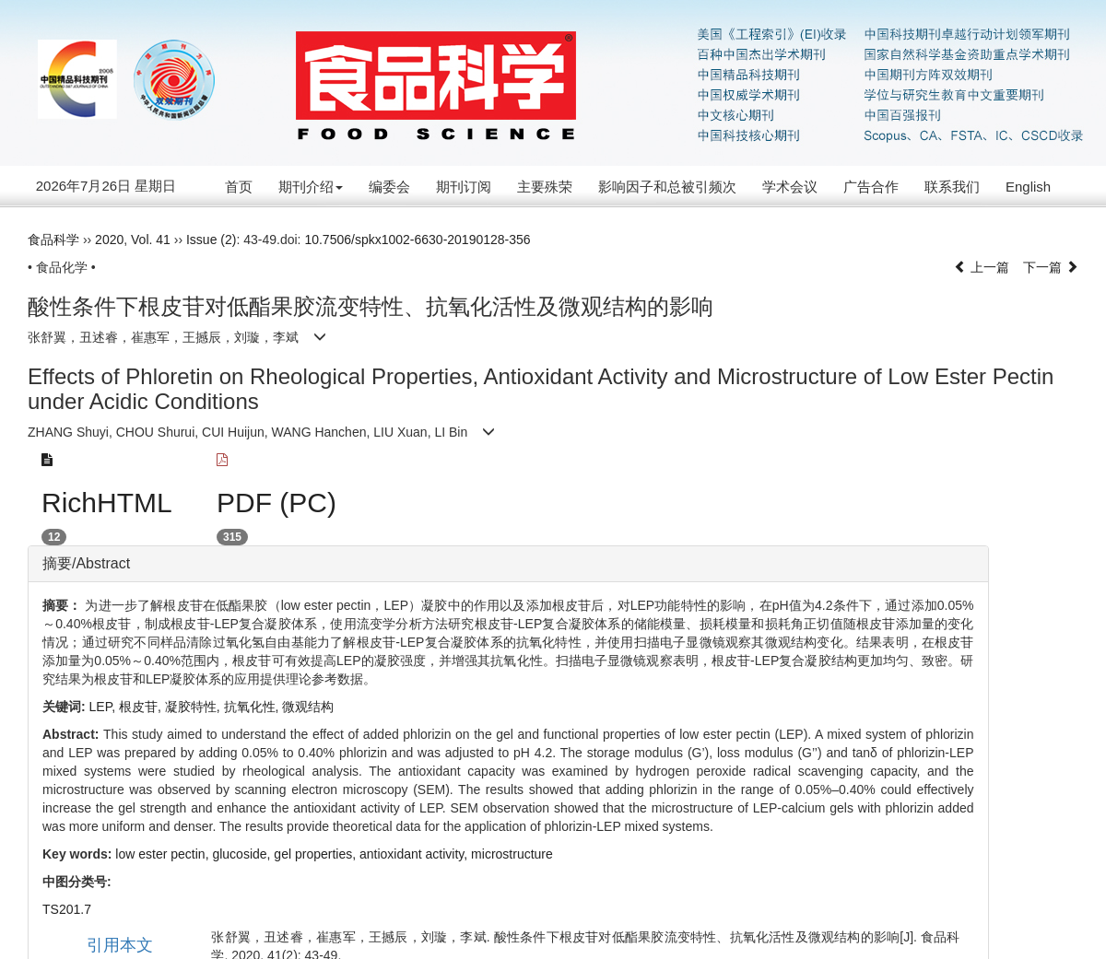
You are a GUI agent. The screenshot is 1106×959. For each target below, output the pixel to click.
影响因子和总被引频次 (667, 186)
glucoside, (243, 854)
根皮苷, (142, 706)
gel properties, (316, 854)
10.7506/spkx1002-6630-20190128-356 (417, 239)
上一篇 (981, 267)
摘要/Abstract (86, 563)
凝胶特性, (194, 706)
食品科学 (53, 239)
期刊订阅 (463, 186)
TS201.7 (66, 909)
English (1028, 186)
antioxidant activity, (415, 854)
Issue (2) (211, 239)
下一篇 (1050, 267)
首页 (239, 186)
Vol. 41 (151, 239)
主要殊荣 (544, 186)
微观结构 (308, 706)
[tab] (508, 563)
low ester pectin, (163, 854)
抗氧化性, (253, 706)
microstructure (512, 854)
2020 (109, 239)
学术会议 (790, 186)
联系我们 (952, 186)
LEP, (104, 706)
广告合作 (871, 186)
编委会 (389, 186)
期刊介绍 (310, 186)
